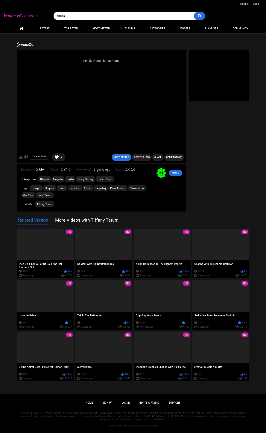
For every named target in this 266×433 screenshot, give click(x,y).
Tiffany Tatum (45, 204)
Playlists (211, 28)
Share (157, 157)
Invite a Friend (149, 402)
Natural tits (137, 188)
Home (21, 28)
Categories (157, 28)
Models (185, 28)
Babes (62, 188)
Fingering (100, 188)
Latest (45, 28)
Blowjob (44, 179)
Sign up (244, 4)
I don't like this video (26, 157)
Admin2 (176, 172)
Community (240, 28)
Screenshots (142, 157)
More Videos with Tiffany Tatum (86, 220)
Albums (130, 28)
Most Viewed (101, 28)
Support (174, 402)
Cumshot (75, 188)
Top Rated (71, 28)
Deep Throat (105, 179)
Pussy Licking (85, 179)
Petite (70, 179)
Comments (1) (174, 157)
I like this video (21, 157)
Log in (256, 4)
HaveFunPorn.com (123, 425)
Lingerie (58, 179)
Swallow (28, 195)
